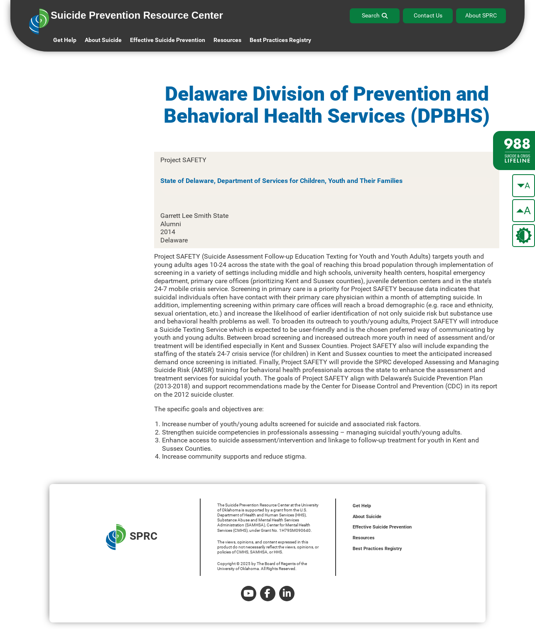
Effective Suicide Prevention (382, 527)
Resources (364, 538)
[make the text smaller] (523, 185)
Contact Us (428, 15)
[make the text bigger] (523, 210)
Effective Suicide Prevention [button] (167, 40)
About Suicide (103, 40)
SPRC (131, 537)
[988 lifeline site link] (514, 150)
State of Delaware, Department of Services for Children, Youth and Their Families (281, 181)
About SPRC (481, 15)
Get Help (64, 40)
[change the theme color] (523, 235)
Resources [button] (227, 40)
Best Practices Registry (280, 40)
